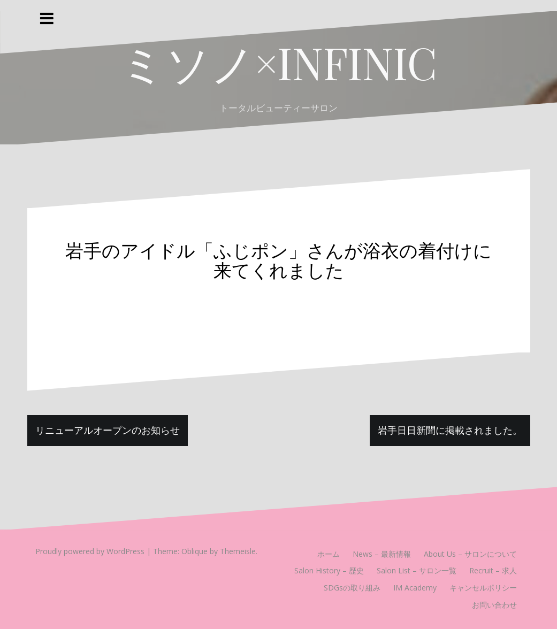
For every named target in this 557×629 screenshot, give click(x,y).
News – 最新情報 (382, 554)
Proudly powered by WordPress (89, 551)
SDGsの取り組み (352, 587)
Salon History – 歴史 (329, 570)
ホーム (328, 554)
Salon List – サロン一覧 (416, 570)
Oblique (194, 551)
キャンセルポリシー (483, 587)
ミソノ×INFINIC (278, 62)
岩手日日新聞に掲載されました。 (450, 430)
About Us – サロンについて (470, 554)
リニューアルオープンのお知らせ (107, 430)
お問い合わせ (494, 605)
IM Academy (415, 587)
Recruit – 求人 (493, 570)
